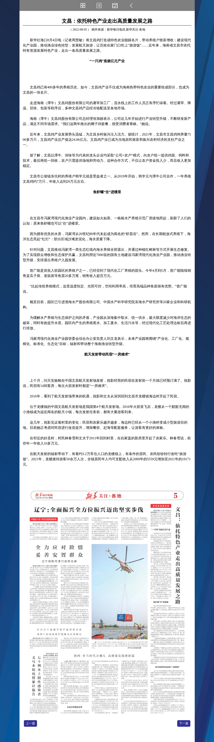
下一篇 (183, 723)
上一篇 (30, 723)
